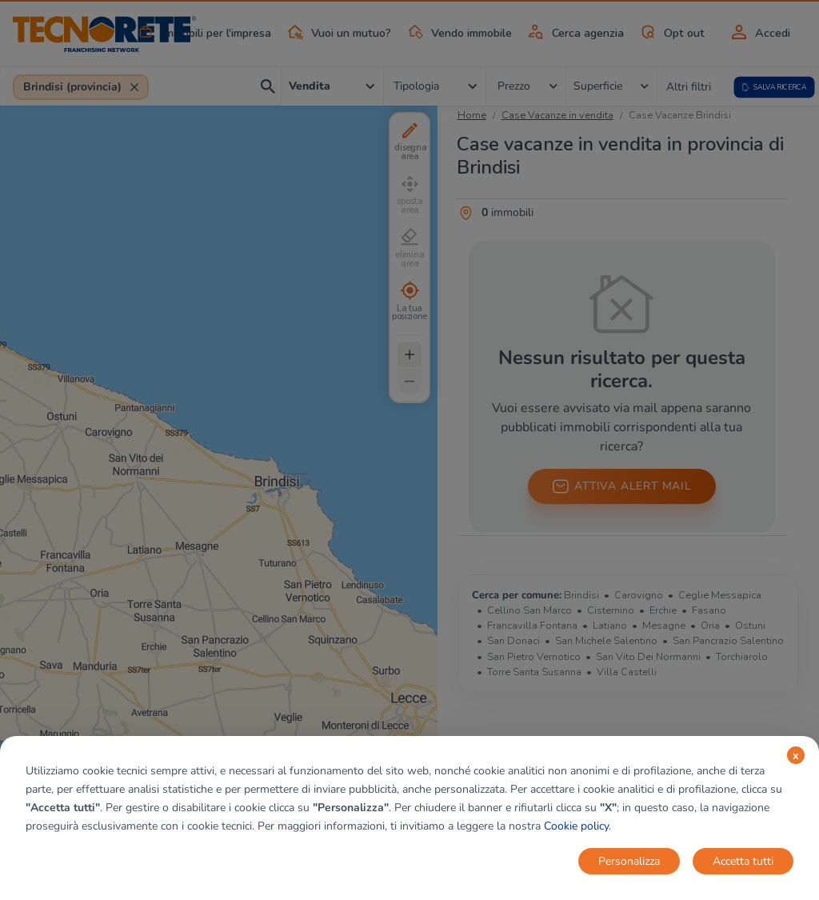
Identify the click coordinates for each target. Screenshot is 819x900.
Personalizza (629, 861)
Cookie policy (576, 826)
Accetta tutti (743, 861)
